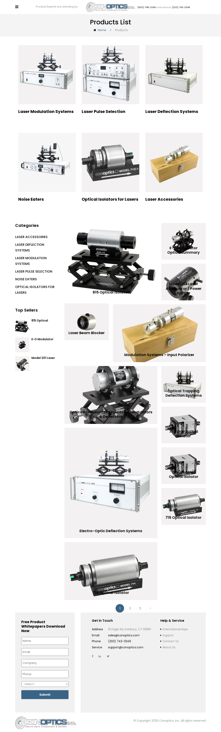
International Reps (175, 628)
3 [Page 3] (140, 607)
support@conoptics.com (125, 646)
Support (168, 634)
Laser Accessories (31, 235)
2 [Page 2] (130, 607)
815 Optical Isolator (39, 321)
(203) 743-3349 (181, 6)
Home (102, 29)
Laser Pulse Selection (33, 270)
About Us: (169, 646)
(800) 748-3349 (146, 6)
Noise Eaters (26, 278)
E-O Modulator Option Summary (44, 339)
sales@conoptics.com (123, 634)
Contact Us (171, 640)
